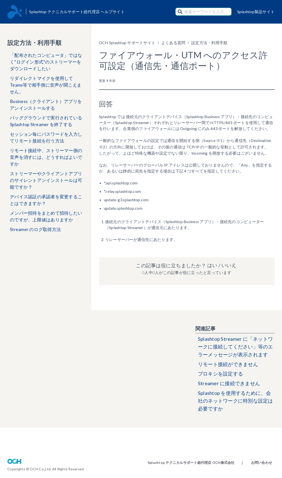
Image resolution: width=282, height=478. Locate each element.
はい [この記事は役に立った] (212, 265)
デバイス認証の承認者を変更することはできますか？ (46, 200)
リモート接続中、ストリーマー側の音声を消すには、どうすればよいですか (46, 157)
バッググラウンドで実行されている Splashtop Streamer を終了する (46, 121)
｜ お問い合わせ (256, 462)
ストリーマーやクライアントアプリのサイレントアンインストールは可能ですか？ (46, 180)
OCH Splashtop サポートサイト (127, 42)
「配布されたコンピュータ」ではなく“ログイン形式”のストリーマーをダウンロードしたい (46, 61)
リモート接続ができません (228, 365)
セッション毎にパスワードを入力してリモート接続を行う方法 (46, 137)
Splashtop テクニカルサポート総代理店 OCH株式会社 (191, 462)
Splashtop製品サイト (256, 11)
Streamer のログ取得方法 (35, 229)
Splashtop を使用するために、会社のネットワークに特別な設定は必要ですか (235, 401)
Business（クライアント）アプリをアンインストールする (46, 105)
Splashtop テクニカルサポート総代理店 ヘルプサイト (77, 11)
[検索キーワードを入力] (203, 12)
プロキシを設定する (220, 374)
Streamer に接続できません (229, 384)
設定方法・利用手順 (209, 42)
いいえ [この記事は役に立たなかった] (228, 265)
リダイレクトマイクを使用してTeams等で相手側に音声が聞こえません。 (46, 84)
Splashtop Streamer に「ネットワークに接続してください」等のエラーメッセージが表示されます (236, 347)
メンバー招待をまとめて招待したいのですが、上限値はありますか (46, 216)
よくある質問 (173, 42)
